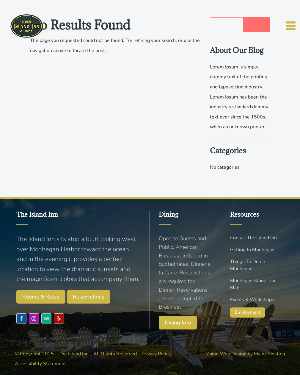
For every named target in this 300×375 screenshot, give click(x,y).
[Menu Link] (27, 22)
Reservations (88, 296)
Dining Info (178, 322)
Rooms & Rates (40, 296)
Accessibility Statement (40, 363)
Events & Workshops (252, 299)
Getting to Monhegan (252, 249)
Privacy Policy (156, 354)
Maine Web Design (225, 354)
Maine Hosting (269, 354)
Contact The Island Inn (253, 238)
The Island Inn (74, 354)
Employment (247, 312)
